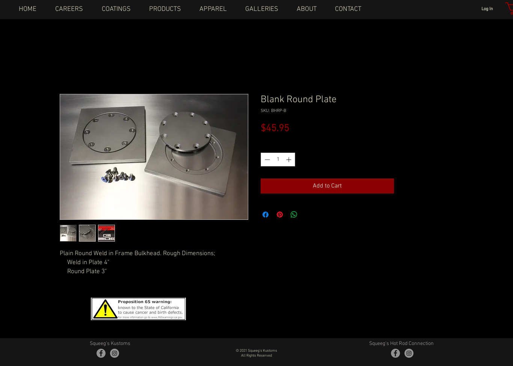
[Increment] (289, 159)
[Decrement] (266, 159)
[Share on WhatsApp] (294, 214)
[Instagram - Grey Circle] (114, 353)
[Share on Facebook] (265, 214)
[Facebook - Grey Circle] (101, 353)
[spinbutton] (278, 159)
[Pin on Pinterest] (279, 214)
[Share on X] (308, 214)
